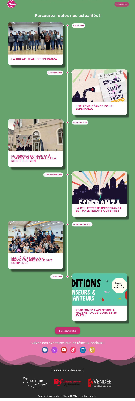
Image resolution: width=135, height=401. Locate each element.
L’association (61, 4)
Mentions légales (88, 396)
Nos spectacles (79, 4)
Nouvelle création (41, 4)
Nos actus (96, 4)
